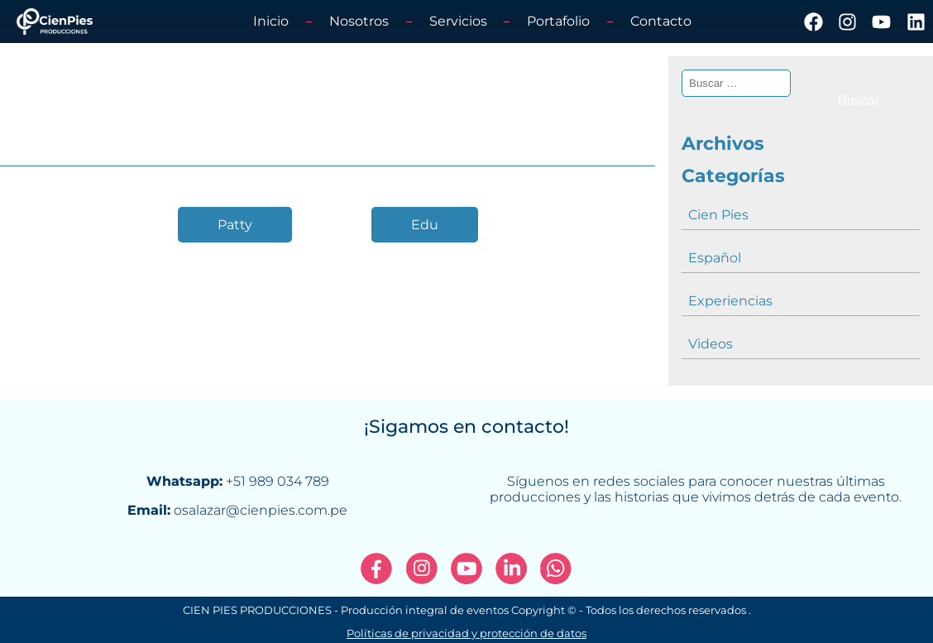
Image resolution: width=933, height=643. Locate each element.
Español (714, 258)
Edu (424, 225)
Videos (710, 344)
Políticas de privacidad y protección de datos (466, 634)
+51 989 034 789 (277, 481)
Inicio (271, 21)
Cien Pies (718, 215)
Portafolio (558, 21)
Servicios (458, 21)
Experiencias (730, 301)
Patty (235, 225)
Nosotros (359, 21)
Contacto (660, 21)
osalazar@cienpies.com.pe (260, 510)
